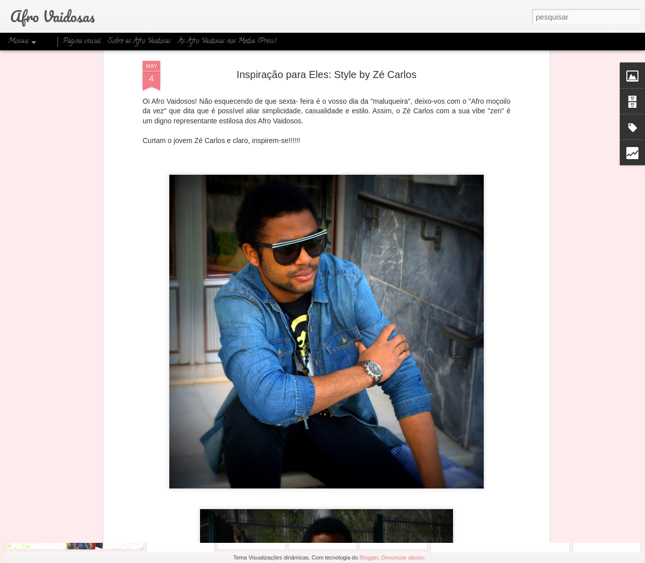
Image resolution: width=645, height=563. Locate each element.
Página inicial (81, 41)
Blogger (368, 557)
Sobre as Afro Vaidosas (139, 41)
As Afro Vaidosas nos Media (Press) (227, 41)
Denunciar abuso (402, 557)
